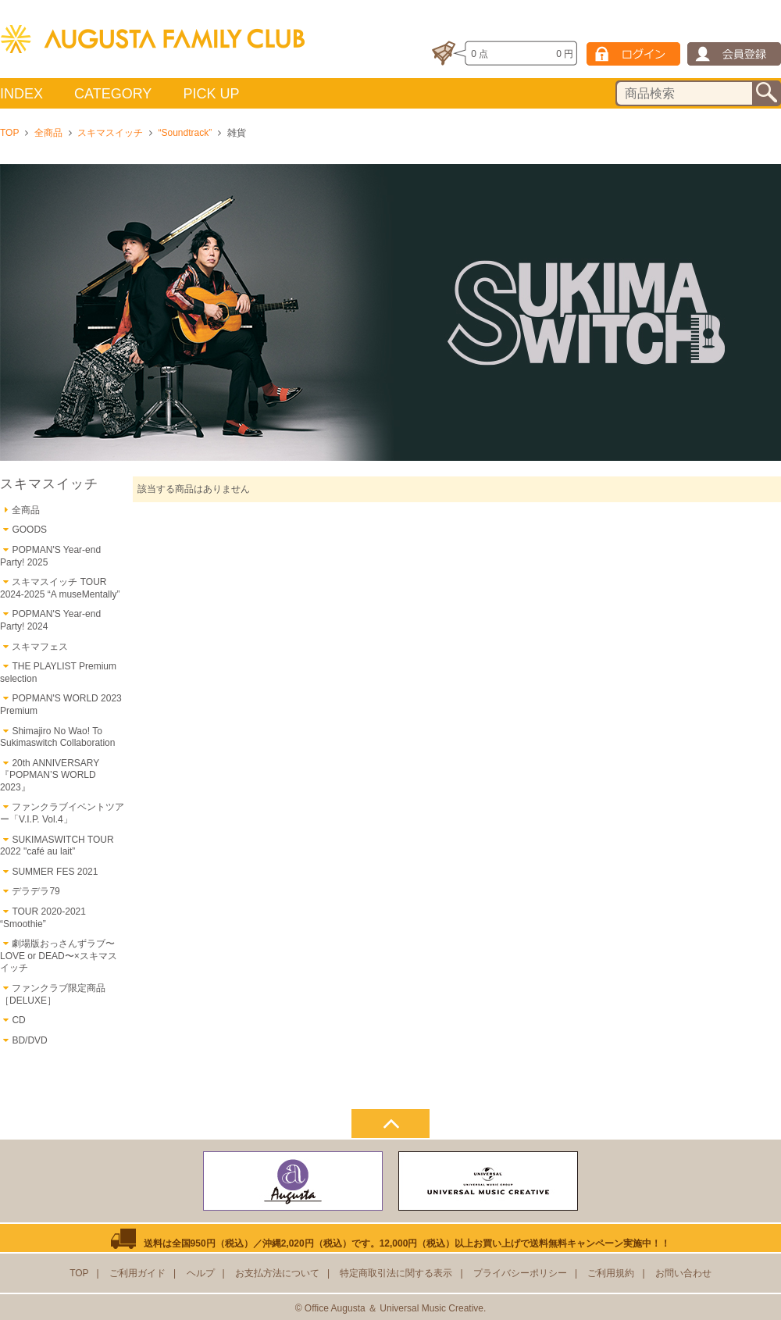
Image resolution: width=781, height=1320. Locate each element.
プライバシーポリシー (520, 1273)
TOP (9, 132)
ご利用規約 (610, 1273)
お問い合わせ (683, 1273)
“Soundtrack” (185, 132)
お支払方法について (277, 1273)
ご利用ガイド (137, 1273)
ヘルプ (201, 1273)
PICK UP (211, 94)
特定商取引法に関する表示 (396, 1273)
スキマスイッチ (110, 132)
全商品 (48, 132)
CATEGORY (113, 94)
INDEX (21, 94)
